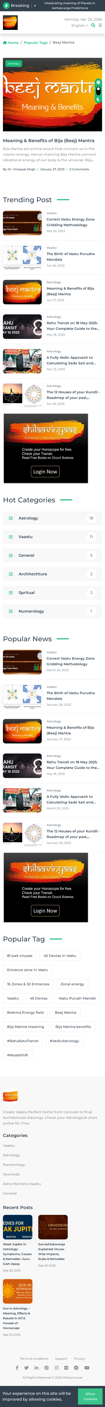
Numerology (31, 611)
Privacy (79, 1358)
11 (91, 536)
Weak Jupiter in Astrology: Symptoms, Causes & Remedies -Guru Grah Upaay (17, 1254)
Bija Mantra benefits (73, 1026)
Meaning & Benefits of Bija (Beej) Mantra (48, 140)
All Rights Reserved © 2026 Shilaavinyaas (52, 1377)
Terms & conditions (34, 1358)
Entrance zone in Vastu (27, 970)
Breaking (20, 5)
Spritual (27, 592)
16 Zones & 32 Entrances (28, 984)
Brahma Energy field (25, 1012)
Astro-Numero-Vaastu (22, 1184)
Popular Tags (36, 42)
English (79, 25)
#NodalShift (17, 1055)
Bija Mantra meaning (25, 1026)
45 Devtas (38, 998)
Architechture (33, 574)
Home (11, 42)
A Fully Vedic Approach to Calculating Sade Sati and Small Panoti (70, 363)
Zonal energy (72, 984)
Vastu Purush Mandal (77, 998)
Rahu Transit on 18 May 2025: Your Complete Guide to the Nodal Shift (72, 328)
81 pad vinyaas (19, 955)
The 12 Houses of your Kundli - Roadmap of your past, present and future (73, 398)
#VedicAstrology (64, 1041)
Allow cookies (90, 1396)
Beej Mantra (65, 1012)
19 (91, 518)
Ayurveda (11, 1174)
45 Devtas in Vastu (60, 955)
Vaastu (26, 536)
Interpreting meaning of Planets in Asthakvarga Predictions (69, 5)
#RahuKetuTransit (23, 1041)
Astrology (14, 63)
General (26, 555)
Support (61, 1358)
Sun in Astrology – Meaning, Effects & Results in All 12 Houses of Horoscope (16, 1318)
